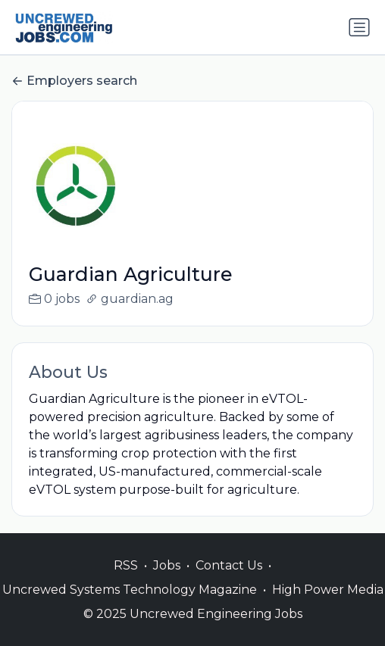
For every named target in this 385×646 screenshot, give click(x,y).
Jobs (166, 581)
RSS (126, 581)
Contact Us (229, 581)
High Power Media (327, 605)
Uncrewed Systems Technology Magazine (129, 605)
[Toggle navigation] (359, 27)
